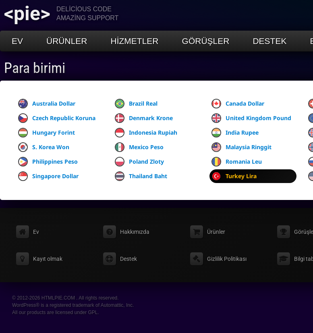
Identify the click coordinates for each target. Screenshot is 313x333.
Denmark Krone (144, 118)
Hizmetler (135, 41)
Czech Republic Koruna (56, 118)
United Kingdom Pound (251, 118)
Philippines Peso (48, 161)
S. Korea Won (43, 147)
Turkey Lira (234, 176)
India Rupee (235, 132)
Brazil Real (136, 103)
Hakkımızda (134, 232)
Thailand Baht (141, 176)
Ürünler (66, 41)
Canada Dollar (237, 103)
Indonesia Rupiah (146, 132)
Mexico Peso (139, 147)
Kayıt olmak (47, 259)
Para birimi (34, 68)
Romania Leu (236, 161)
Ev (17, 41)
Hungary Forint (46, 132)
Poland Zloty (139, 161)
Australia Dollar (46, 103)
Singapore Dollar (48, 176)
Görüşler (206, 41)
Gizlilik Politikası (227, 259)
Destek (269, 41)
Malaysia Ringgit (241, 147)
